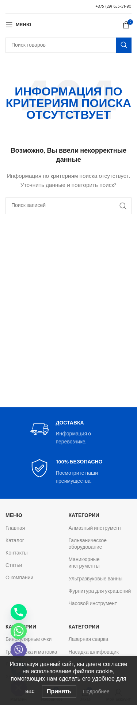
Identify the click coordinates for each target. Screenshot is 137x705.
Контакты (16, 553)
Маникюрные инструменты (84, 563)
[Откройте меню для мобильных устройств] (18, 24)
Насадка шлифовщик (94, 652)
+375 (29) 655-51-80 (113, 6)
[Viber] (19, 650)
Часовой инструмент (93, 604)
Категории (84, 516)
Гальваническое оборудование (88, 544)
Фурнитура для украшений (100, 591)
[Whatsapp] (19, 631)
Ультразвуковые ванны (96, 579)
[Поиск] (68, 45)
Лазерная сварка (89, 639)
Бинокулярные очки (28, 639)
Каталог (14, 541)
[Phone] (19, 612)
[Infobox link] (68, 433)
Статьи (13, 565)
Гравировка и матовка (31, 652)
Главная (15, 528)
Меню (13, 516)
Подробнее (96, 691)
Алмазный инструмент (95, 528)
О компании (19, 578)
